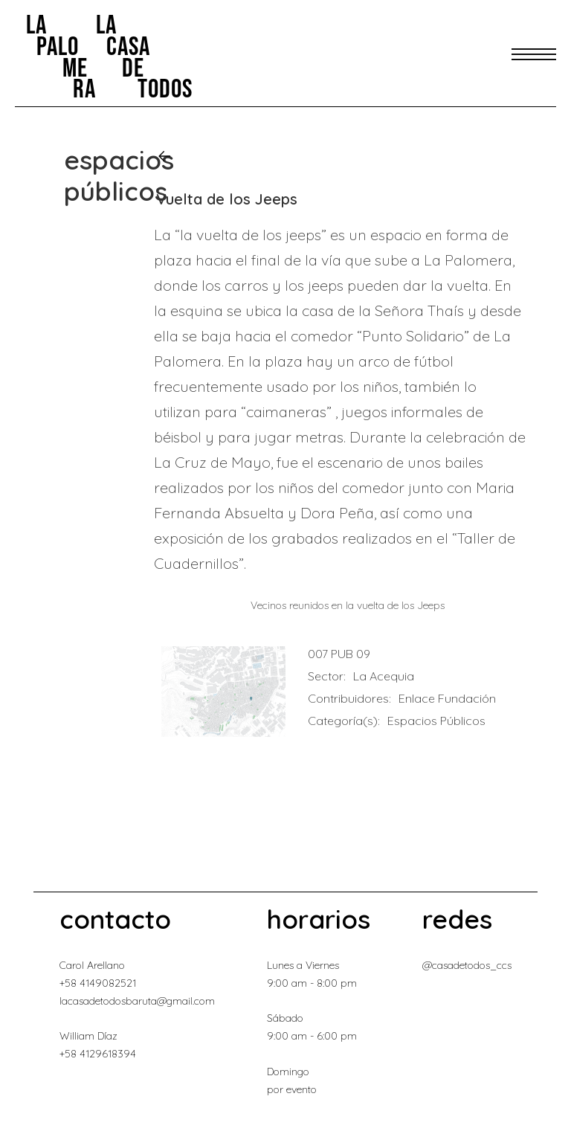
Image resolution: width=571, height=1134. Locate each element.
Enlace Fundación (447, 698)
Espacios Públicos (436, 720)
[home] (109, 56)
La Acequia (383, 676)
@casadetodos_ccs (467, 965)
